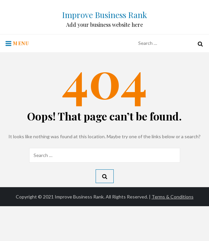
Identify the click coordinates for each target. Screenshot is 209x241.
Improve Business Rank (104, 14)
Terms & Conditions (173, 196)
